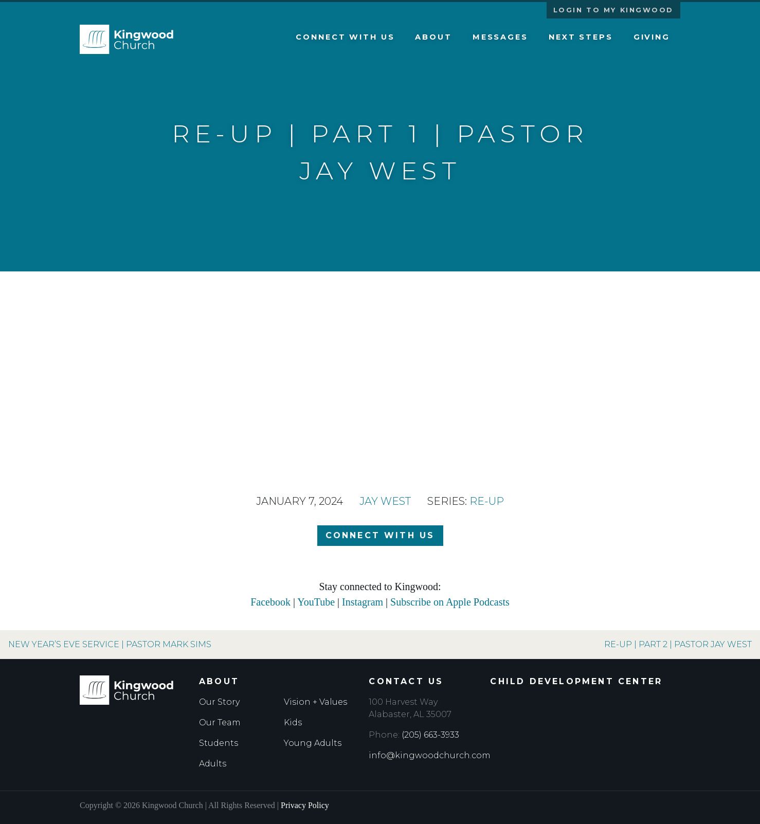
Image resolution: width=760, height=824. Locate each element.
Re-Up (486, 501)
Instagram (362, 602)
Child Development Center (576, 681)
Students (218, 743)
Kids (293, 722)
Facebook (270, 602)
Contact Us (406, 681)
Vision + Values (315, 702)
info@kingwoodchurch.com (430, 755)
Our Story (219, 702)
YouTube (316, 602)
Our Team (220, 722)
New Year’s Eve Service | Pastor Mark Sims (109, 644)
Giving (652, 37)
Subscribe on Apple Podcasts (450, 602)
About (433, 37)
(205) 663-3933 (430, 735)
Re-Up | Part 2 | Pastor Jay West (678, 644)
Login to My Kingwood (613, 10)
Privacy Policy (305, 805)
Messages (500, 37)
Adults (212, 763)
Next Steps (581, 37)
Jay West (385, 501)
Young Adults (312, 743)
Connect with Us (345, 37)
